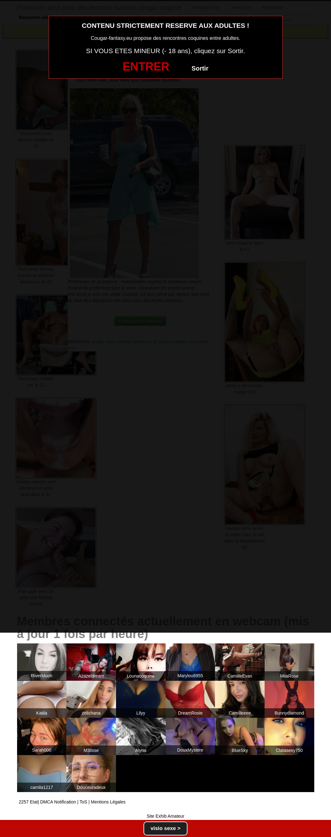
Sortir (200, 68)
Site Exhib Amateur (165, 816)
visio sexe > (165, 828)
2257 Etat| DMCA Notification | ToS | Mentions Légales (72, 801)
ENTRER (146, 66)
